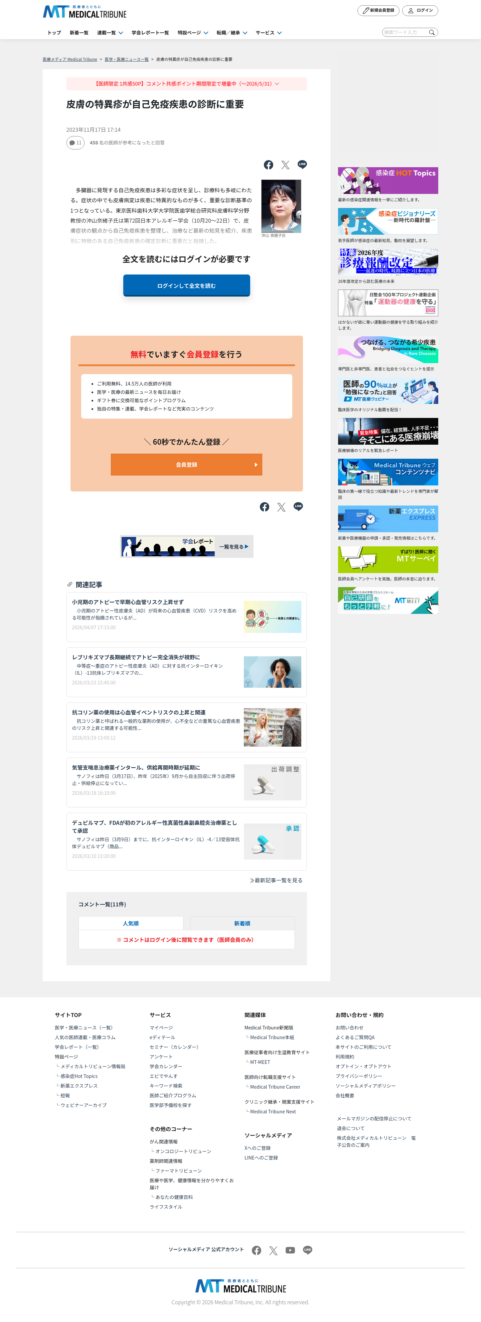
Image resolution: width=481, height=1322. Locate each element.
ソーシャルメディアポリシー (366, 1085)
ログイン (420, 11)
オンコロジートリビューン (183, 1151)
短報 (65, 1095)
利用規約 (345, 1056)
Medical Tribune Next (273, 1111)
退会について (351, 1128)
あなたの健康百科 (174, 1197)
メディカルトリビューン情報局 (92, 1066)
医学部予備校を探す (171, 1105)
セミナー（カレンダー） (175, 1046)
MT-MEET (260, 1062)
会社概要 (345, 1095)
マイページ (161, 1027)
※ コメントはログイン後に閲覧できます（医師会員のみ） (187, 939)
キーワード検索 (166, 1085)
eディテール (162, 1037)
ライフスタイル (166, 1206)
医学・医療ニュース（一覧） (85, 1027)
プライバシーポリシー (359, 1076)
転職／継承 (228, 32)
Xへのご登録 (258, 1147)
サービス (265, 32)
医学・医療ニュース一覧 (127, 59)
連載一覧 (106, 32)
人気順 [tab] (131, 923)
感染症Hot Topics (79, 1076)
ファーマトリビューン (178, 1170)
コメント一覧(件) (102, 904)
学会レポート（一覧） (78, 1046)
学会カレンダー (166, 1066)
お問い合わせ (350, 1027)
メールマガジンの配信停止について (374, 1118)
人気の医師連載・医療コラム (85, 1037)
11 (75, 142)
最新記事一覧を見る (276, 880)
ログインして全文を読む (186, 286)
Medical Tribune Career (275, 1086)
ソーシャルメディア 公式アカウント (206, 1249)
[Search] (410, 32)
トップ (54, 32)
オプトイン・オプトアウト (364, 1066)
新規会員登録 (378, 11)
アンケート (161, 1056)
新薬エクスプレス (79, 1085)
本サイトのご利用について (364, 1046)
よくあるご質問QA (355, 1037)
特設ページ (189, 32)
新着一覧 (79, 32)
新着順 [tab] (242, 923)
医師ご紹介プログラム (173, 1095)
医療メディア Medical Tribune (70, 59)
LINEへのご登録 (261, 1157)
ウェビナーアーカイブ (83, 1105)
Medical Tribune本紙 (272, 1037)
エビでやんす (164, 1076)
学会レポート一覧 (150, 32)
